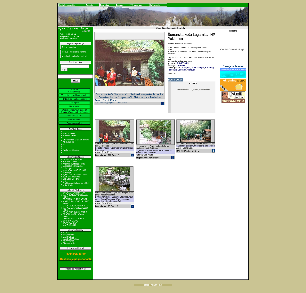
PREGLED (172, 74)
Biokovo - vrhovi (70, 162)
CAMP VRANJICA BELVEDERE (70, 240)
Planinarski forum (75, 253)
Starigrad (186, 68)
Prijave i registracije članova (74, 52)
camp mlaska (68, 235)
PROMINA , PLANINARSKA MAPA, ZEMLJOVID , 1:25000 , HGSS (76, 201)
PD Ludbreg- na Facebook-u (74, 99)
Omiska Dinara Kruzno (73, 159)
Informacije (155, 5)
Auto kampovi (74, 119)
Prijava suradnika (69, 47)
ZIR (64, 181)
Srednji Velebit (69, 133)
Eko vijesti (74, 103)
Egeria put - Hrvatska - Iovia (75, 175)
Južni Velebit (183, 63)
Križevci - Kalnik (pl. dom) (74, 164)
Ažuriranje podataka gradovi (74, 56)
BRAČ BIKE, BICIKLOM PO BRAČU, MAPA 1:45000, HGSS (75, 214)
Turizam (119, 5)
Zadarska (181, 65)
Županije (89, 5)
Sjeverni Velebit (69, 136)
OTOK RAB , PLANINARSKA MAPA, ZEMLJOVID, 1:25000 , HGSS (76, 208)
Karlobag (209, 68)
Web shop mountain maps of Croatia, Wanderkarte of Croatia (74, 111)
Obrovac (191, 70)
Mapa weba (74, 106)
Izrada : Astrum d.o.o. (153, 285)
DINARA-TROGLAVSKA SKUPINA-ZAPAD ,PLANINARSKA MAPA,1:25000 (73, 222)
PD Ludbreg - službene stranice (74, 95)
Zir (64, 144)
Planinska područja (66, 5)
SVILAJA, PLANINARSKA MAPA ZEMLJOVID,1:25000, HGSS (75, 195)
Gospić (200, 68)
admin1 (66, 233)
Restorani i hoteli (74, 116)
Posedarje (172, 70)
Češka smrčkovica (71, 150)
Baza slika (104, 5)
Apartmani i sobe (74, 123)
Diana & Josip (69, 243)
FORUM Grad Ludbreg (74, 91)
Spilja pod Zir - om (71, 179)
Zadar (194, 68)
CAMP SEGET (69, 237)
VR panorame (136, 5)
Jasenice (182, 70)
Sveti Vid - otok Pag (71, 177)
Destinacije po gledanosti (75, 259)
